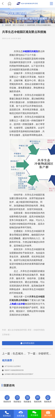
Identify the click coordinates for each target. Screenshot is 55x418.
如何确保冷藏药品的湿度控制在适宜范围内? (23, 375)
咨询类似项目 (27, 343)
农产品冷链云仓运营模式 (15, 366)
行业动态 (21, 25)
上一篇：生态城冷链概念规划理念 (15, 353)
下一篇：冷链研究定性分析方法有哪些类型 (40, 353)
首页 (14, 25)
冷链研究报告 (31, 25)
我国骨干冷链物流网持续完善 (17, 371)
